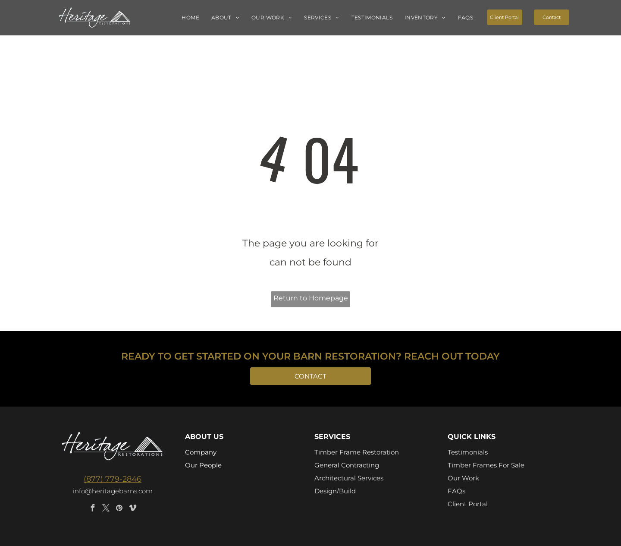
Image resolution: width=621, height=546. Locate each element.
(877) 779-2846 (112, 479)
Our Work (463, 478)
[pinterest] (119, 509)
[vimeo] (132, 509)
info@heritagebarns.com (113, 491)
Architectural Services (348, 478)
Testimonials (468, 452)
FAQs (456, 491)
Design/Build (335, 491)
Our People (203, 465)
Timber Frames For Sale (486, 465)
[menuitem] (190, 18)
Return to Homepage (310, 298)
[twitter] (106, 509)
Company (200, 452)
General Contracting (346, 465)
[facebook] (92, 509)
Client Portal (468, 504)
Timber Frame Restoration (356, 452)
